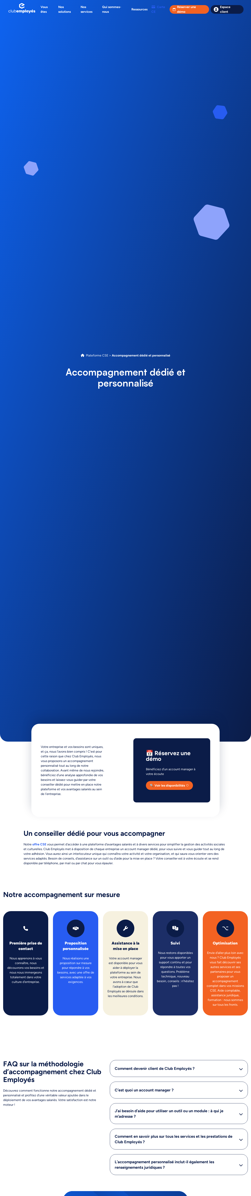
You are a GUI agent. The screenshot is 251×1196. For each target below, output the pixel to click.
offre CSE (39, 844)
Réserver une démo (186, 9)
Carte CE (158, 9)
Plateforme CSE (97, 355)
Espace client (225, 9)
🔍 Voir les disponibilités (167, 785)
